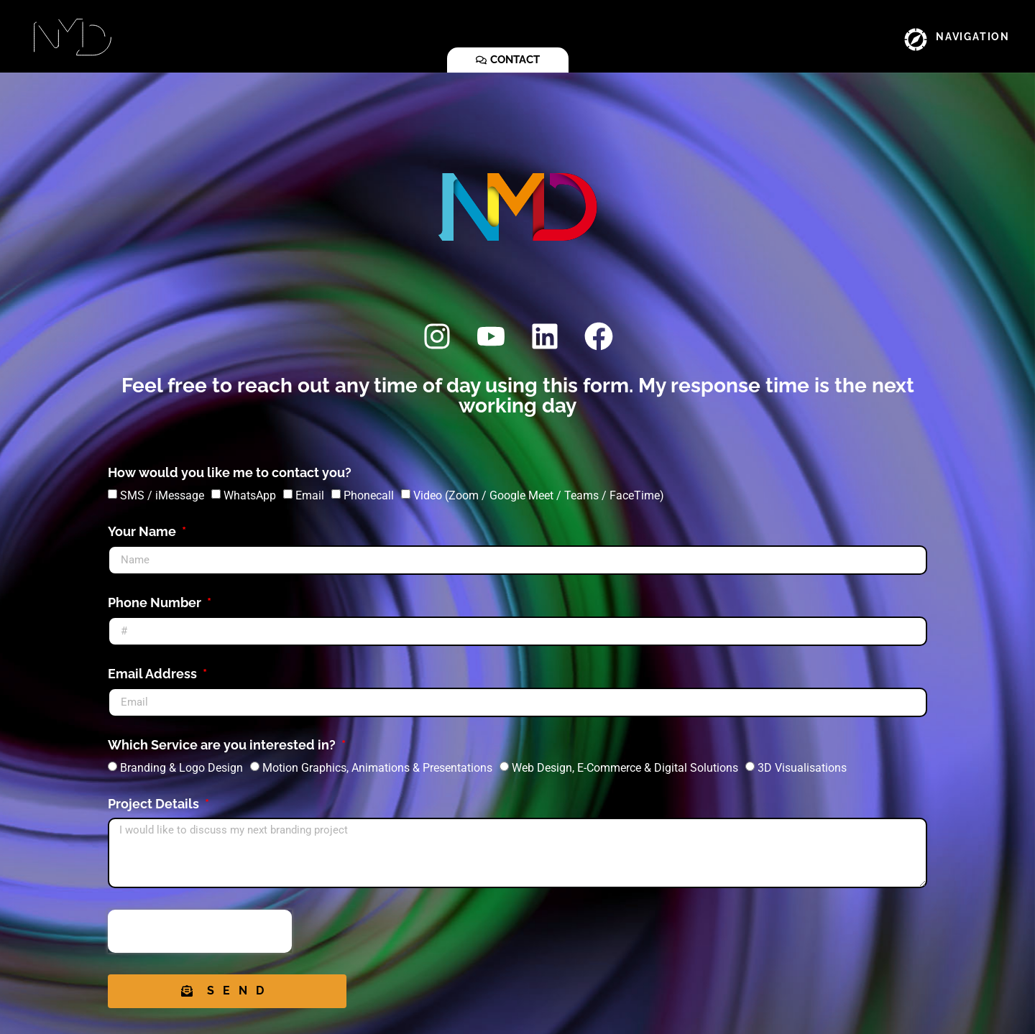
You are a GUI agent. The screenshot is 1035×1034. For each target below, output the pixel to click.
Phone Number (156, 603)
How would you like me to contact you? (229, 473)
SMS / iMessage (162, 495)
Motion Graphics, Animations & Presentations (377, 767)
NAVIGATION (973, 36)
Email (309, 495)
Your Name (143, 532)
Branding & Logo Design (181, 767)
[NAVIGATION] (915, 39)
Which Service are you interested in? (223, 745)
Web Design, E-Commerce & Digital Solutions (625, 767)
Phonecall (369, 495)
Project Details (155, 804)
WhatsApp (250, 495)
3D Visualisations (802, 767)
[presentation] (200, 931)
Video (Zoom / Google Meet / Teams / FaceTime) (538, 495)
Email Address (154, 674)
